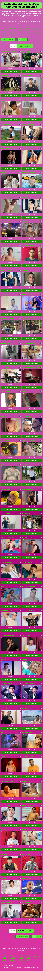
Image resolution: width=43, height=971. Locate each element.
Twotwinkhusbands (8, 52)
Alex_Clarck (27, 99)
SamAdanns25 (6, 902)
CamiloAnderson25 (8, 636)
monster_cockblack (29, 829)
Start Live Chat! (11, 72)
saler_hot (4, 99)
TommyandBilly (28, 125)
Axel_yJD (4, 659)
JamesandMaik (6, 148)
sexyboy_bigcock (7, 537)
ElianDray (26, 513)
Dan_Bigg (26, 52)
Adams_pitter (27, 464)
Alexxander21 (27, 148)
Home (13, 46)
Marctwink (5, 294)
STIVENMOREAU (28, 683)
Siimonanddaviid (7, 318)
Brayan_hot (5, 245)
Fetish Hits (12, 967)
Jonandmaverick (28, 440)
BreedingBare (6, 440)
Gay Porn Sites (28, 31)
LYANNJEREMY (7, 563)
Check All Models (8, 39)
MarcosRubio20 (28, 805)
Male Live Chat (21, 31)
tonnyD (25, 198)
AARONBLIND (27, 563)
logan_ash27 (27, 782)
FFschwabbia (6, 490)
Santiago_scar (6, 610)
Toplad (25, 391)
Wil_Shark (5, 878)
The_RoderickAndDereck (32, 367)
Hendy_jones (6, 829)
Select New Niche (25, 46)
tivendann (4, 172)
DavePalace (26, 709)
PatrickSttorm (6, 125)
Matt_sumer (5, 805)
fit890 (3, 464)
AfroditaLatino (27, 756)
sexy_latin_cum (7, 782)
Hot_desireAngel (28, 586)
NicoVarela (26, 902)
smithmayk (26, 878)
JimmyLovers (6, 271)
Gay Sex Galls (4, 31)
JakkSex (4, 732)
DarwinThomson (28, 732)
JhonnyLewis (6, 344)
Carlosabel (5, 367)
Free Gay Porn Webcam (13, 31)
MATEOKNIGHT (7, 683)
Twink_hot (26, 636)
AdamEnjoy (26, 417)
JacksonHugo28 (28, 318)
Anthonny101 (6, 198)
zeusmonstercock (29, 344)
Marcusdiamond (28, 172)
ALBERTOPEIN (28, 245)
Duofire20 (26, 855)
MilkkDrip (4, 756)
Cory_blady (5, 513)
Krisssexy (4, 709)
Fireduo (4, 855)
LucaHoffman (27, 490)
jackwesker (5, 75)
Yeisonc (4, 586)
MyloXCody (5, 391)
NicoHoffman (27, 537)
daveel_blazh (27, 75)
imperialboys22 (28, 294)
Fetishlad (4, 417)
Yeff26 (24, 221)
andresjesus (27, 659)
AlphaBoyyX (5, 221)
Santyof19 (26, 271)
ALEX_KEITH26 (28, 610)
